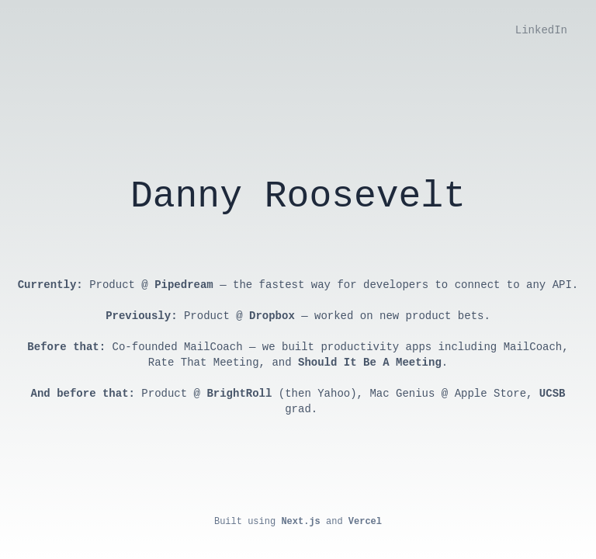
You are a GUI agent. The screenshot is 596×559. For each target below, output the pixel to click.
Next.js (300, 521)
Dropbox (272, 316)
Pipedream (183, 285)
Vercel (365, 521)
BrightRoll (239, 393)
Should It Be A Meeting (370, 362)
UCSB (552, 393)
